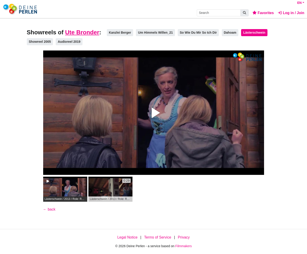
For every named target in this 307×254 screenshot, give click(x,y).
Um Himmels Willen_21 (155, 32)
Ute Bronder (82, 32)
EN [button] (299, 3)
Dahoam (230, 32)
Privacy (184, 237)
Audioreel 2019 (69, 41)
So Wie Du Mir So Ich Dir (198, 32)
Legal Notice (127, 237)
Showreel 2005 (40, 41)
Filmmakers (183, 246)
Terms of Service (157, 237)
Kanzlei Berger (120, 32)
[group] (65, 189)
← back (49, 209)
